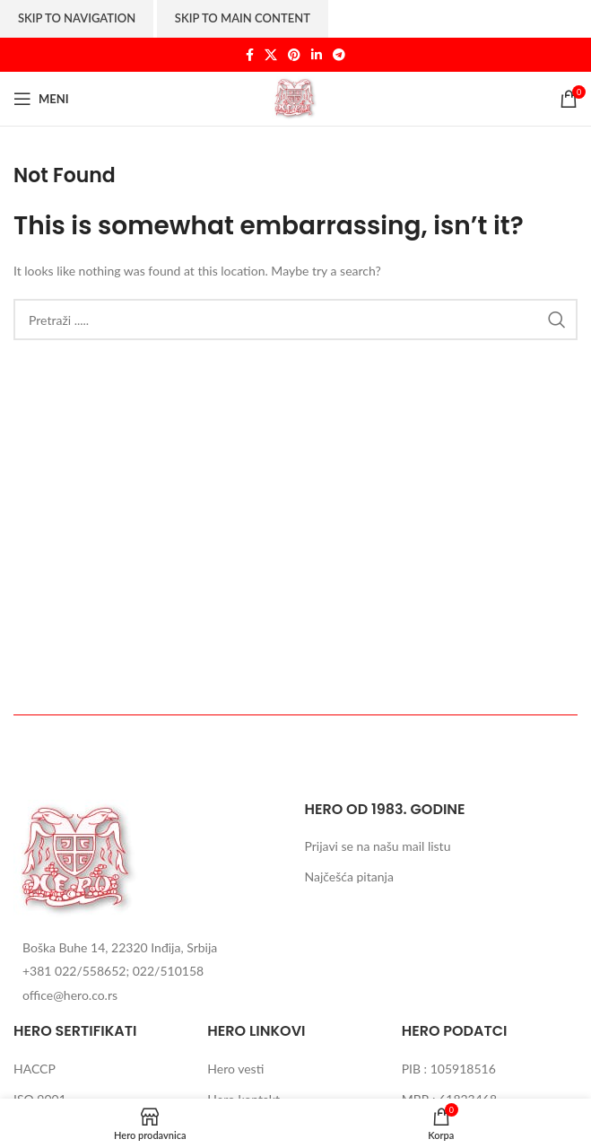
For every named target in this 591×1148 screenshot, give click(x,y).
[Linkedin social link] (316, 55)
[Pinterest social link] (294, 55)
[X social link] (270, 55)
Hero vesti (235, 1068)
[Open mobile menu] (41, 99)
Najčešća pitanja (348, 876)
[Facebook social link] (249, 55)
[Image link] (78, 858)
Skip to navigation (76, 18)
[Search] (295, 319)
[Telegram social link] (339, 55)
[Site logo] (296, 97)
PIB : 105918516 (449, 1068)
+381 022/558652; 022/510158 (113, 970)
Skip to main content (242, 18)
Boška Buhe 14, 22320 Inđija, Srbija (119, 947)
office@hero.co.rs (69, 995)
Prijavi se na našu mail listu (377, 846)
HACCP (34, 1068)
